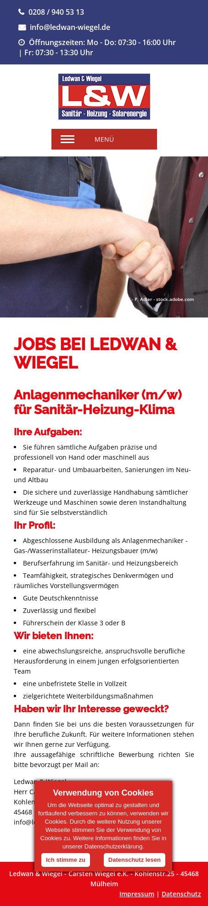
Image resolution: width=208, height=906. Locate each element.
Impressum (136, 893)
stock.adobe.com (175, 299)
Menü (104, 139)
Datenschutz (181, 893)
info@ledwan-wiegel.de (70, 27)
